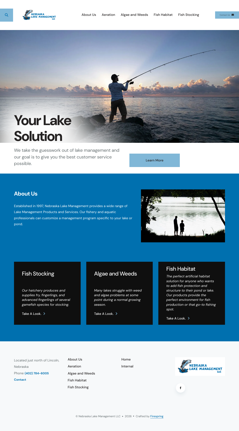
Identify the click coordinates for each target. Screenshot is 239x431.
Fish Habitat (149, 14)
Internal (127, 366)
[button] (6, 15)
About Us (75, 14)
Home (126, 359)
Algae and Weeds (121, 14)
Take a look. (31, 314)
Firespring (156, 416)
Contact (20, 380)
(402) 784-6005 (37, 373)
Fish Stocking (175, 14)
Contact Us (220, 15)
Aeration (95, 14)
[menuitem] (75, 15)
